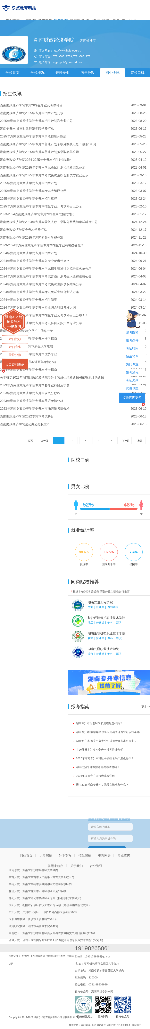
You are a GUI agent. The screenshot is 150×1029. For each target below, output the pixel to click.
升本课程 (65, 855)
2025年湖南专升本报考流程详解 (95, 775)
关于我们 (76, 866)
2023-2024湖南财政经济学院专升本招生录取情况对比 (37, 214)
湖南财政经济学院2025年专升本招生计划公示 (31, 113)
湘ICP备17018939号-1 (118, 1025)
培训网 (25, 956)
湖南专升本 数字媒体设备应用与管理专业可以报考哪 (108, 732)
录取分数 (15, 355)
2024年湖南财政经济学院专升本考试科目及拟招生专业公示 (41, 323)
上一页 (44, 440)
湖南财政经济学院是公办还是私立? (24, 424)
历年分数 (87, 73)
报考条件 (132, 340)
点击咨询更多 (14, 364)
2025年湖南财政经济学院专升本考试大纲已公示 (33, 190)
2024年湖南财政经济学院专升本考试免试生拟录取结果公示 (41, 284)
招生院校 (85, 855)
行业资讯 (96, 866)
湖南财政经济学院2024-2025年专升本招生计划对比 (35, 159)
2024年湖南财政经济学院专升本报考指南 (28, 338)
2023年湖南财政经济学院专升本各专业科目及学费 (35, 385)
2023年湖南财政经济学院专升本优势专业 (28, 354)
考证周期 (132, 380)
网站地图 (136, 1025)
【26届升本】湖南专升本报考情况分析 (99, 749)
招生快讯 (112, 73)
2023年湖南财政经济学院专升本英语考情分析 (31, 400)
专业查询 (124, 855)
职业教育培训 (38, 956)
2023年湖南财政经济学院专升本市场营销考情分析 (35, 408)
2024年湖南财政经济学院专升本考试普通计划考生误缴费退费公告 (45, 276)
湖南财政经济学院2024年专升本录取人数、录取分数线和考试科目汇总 (49, 222)
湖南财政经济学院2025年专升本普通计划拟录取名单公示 (39, 152)
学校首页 (12, 73)
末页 (140, 440)
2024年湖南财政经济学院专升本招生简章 (28, 299)
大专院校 (45, 855)
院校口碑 (137, 73)
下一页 (125, 440)
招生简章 (132, 356)
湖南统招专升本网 (55, 956)
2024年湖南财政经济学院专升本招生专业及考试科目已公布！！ (44, 315)
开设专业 (62, 73)
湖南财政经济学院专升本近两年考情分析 (28, 362)
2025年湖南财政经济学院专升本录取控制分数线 (33, 136)
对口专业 (15, 347)
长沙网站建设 (99, 1025)
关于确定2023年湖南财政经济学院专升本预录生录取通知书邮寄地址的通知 (52, 377)
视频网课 (104, 855)
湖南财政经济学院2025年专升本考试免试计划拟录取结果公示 (42, 167)
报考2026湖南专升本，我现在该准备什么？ (102, 784)
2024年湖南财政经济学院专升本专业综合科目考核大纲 (38, 307)
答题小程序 (55, 866)
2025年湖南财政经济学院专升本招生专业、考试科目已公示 (41, 206)
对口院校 (15, 339)
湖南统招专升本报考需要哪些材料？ (98, 767)
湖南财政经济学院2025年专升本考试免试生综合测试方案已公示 (44, 175)
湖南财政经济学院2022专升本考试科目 (27, 416)
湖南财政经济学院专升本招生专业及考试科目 (31, 105)
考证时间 (132, 348)
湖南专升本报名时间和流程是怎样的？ (99, 723)
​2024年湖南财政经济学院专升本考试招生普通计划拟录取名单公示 (45, 268)
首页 (30, 440)
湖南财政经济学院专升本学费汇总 (23, 229)
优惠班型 (132, 388)
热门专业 (132, 364)
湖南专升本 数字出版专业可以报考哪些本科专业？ (106, 740)
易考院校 (132, 332)
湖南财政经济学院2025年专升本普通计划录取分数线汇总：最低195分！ (50, 144)
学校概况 (37, 73)
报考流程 (132, 372)
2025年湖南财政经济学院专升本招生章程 (28, 198)
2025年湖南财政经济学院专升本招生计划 (28, 183)
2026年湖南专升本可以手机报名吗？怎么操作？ (105, 758)
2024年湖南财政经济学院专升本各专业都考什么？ (35, 260)
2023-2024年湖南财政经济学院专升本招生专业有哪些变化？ (42, 245)
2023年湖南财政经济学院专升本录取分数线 (30, 393)
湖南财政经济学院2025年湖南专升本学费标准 (31, 237)
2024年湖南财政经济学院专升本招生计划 (28, 253)
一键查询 (14, 326)
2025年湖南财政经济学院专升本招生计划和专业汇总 (36, 120)
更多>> (145, 706)
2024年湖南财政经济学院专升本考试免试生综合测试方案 (39, 292)
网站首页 (26, 855)
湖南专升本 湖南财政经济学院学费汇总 (27, 128)
